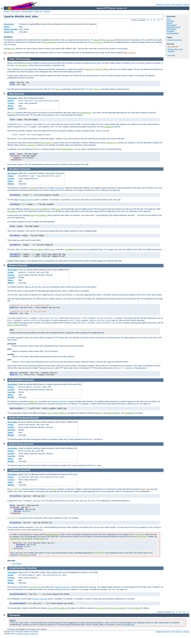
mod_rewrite (129, 53)
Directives (166, 4)
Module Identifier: (11, 29)
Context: (11, 103)
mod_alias (8, 53)
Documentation (27, 11)
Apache (6, 11)
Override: (11, 278)
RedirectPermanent (173, 27)
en (147, 20)
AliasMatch (170, 21)
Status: (7, 27)
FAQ (173, 4)
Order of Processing (175, 40)
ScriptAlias (108, 40)
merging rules (95, 63)
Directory (25, 555)
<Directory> (47, 143)
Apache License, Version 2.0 (27, 634)
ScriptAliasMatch (172, 33)
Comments (171, 55)
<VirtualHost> (21, 65)
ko (158, 20)
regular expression (27, 200)
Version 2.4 (38, 11)
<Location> (31, 145)
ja (155, 20)
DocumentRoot (50, 42)
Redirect (11, 49)
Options (40, 539)
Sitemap (186, 4)
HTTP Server (15, 11)
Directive (19, 94)
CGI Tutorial (16, 564)
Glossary (179, 4)
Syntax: (11, 101)
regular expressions (56, 188)
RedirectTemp (171, 29)
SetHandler (27, 539)
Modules (159, 4)
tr (162, 20)
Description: (9, 24)
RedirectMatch (172, 25)
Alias (96, 40)
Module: (11, 108)
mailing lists (129, 625)
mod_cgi (145, 489)
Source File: (9, 32)
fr (151, 20)
